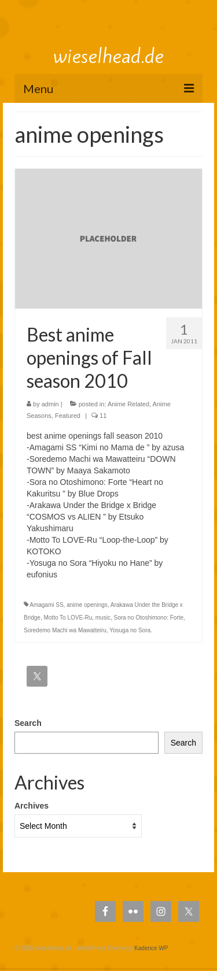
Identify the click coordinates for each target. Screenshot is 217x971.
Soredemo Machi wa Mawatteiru (65, 630)
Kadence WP (151, 948)
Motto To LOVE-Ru (67, 617)
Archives (31, 805)
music (103, 617)
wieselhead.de (108, 56)
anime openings (87, 605)
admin (50, 404)
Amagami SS (46, 605)
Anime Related (128, 404)
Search (28, 723)
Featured (67, 415)
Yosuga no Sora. (130, 630)
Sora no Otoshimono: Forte (148, 617)
